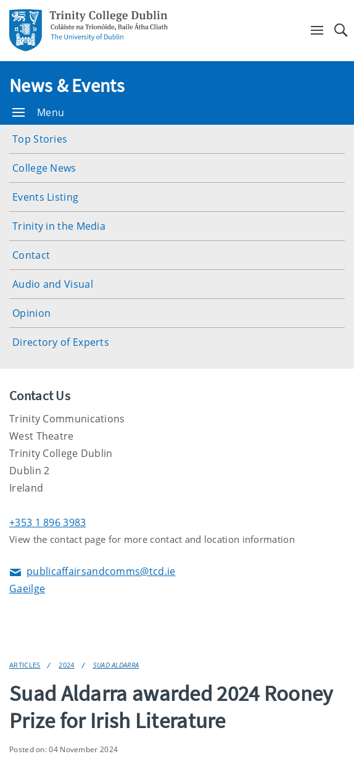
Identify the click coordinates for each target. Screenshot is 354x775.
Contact (31, 255)
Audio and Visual (52, 284)
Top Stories (39, 139)
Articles (24, 664)
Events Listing (45, 197)
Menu (38, 112)
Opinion (31, 313)
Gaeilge (27, 588)
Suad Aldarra (116, 664)
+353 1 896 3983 (47, 522)
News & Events (67, 85)
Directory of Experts (60, 342)
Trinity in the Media (58, 226)
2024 (66, 664)
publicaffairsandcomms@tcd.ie (92, 572)
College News (44, 168)
